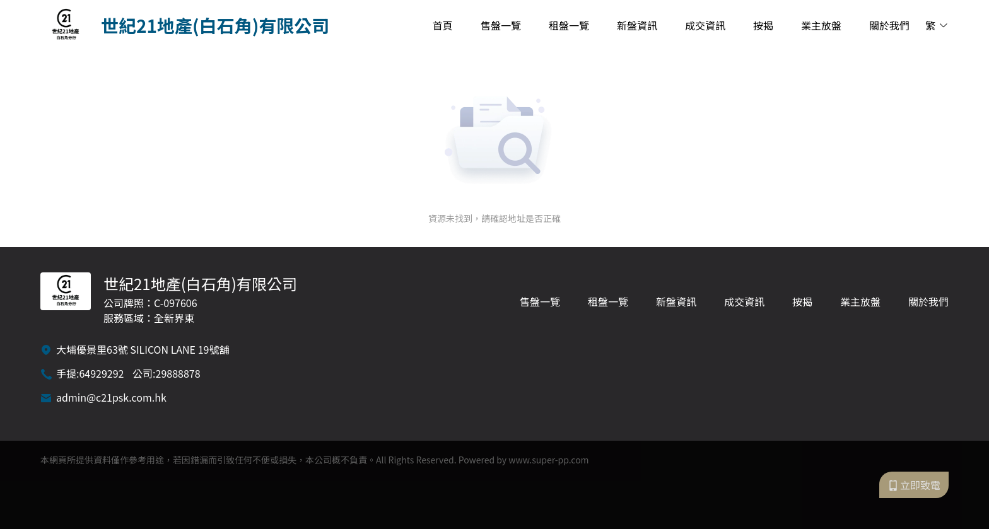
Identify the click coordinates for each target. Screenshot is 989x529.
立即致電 (913, 484)
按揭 (763, 25)
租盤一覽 (569, 25)
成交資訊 (705, 25)
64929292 (101, 373)
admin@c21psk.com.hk (111, 397)
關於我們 (889, 25)
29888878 (178, 373)
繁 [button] (937, 25)
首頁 (443, 25)
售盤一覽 (501, 25)
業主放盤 (821, 25)
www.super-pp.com (548, 459)
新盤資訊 (637, 25)
